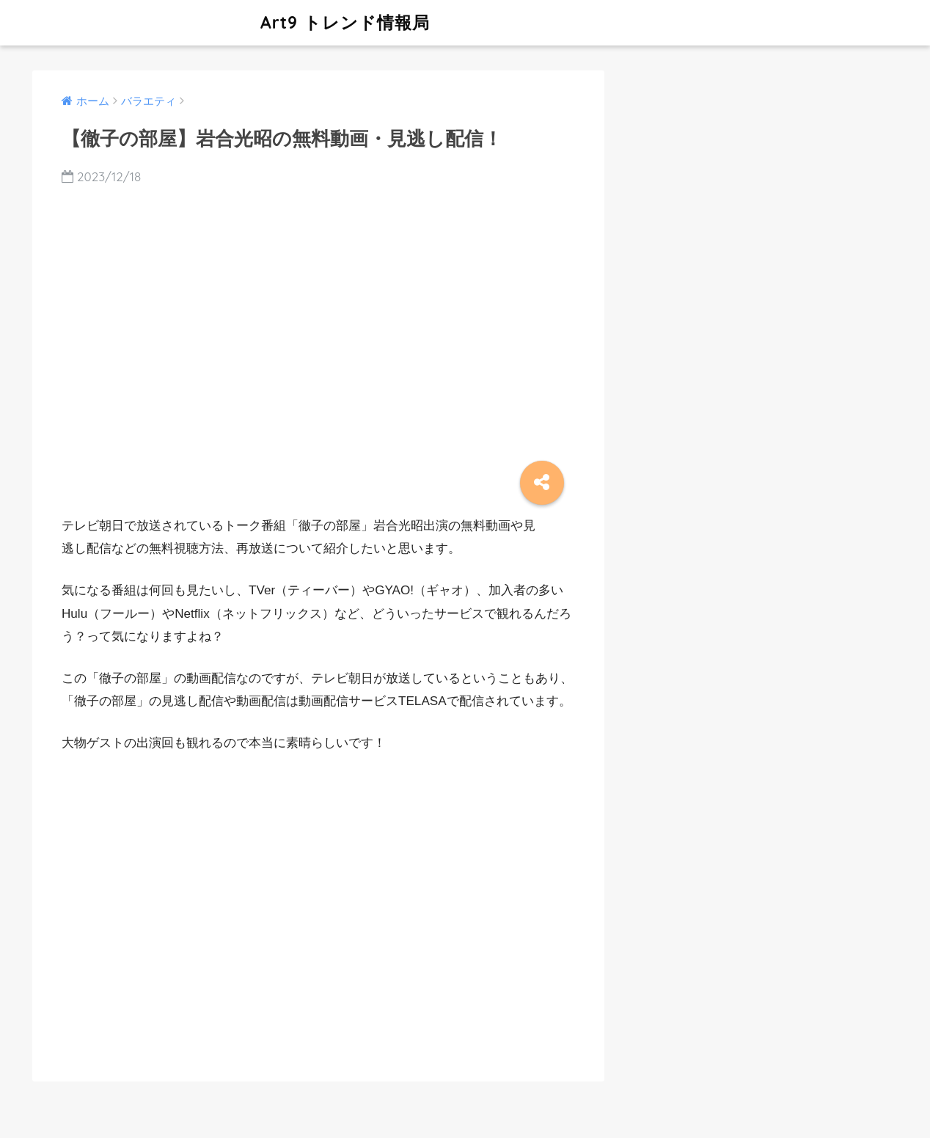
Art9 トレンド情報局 (233, 22)
